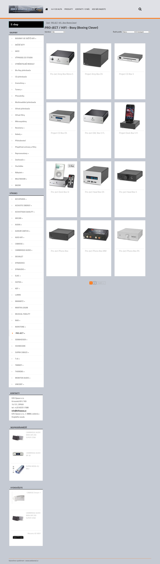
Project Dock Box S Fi (128, 133)
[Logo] (26, 9)
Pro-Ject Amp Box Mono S (61, 74)
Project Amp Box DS (94, 74)
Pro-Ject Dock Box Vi (60, 192)
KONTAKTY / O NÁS (82, 9)
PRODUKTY (68, 9)
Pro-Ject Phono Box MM (95, 251)
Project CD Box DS (59, 133)
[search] (140, 9)
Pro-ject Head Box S (128, 192)
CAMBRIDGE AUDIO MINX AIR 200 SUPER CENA (33, 435)
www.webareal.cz (31, 560)
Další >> (101, 282)
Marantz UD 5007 (34, 533)
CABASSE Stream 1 (34, 492)
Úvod (48, 22)
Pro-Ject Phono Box (59, 251)
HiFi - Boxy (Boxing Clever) (68, 22)
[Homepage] (46, 9)
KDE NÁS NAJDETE (99, 9)
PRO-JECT (54, 22)
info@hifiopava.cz (19, 410)
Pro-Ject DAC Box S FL (95, 133)
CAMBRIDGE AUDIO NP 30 (33, 454)
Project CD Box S (126, 74)
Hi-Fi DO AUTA (56, 9)
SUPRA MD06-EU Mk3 (32, 467)
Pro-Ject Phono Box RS (129, 251)
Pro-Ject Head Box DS (94, 192)
